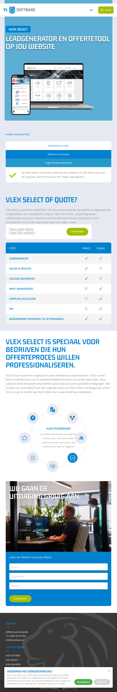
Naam (16, 566)
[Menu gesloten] (106, 11)
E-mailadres (19, 575)
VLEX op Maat (78, 232)
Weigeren (102, 681)
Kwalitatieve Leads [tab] (58, 145)
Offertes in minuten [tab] (58, 154)
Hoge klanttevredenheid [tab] (58, 163)
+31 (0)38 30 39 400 (17, 635)
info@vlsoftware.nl (17, 639)
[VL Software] (26, 10)
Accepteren (83, 681)
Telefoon (16, 585)
